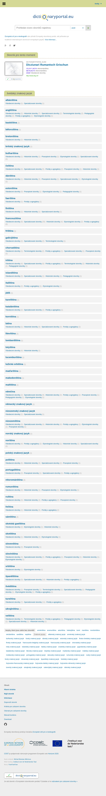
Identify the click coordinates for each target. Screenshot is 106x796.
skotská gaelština (15, 523)
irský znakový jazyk (13, 647)
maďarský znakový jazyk (72, 651)
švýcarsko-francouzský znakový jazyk (20, 663)
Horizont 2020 (53, 754)
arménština (41, 630)
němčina (10, 391)
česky (98, 4)
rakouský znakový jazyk (56, 655)
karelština (12, 299)
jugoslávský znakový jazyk (87, 647)
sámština (12, 516)
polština (10, 459)
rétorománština (15, 480)
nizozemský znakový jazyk (20, 411)
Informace (8, 698)
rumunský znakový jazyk (75, 655)
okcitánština (10, 634)
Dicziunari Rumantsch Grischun (47, 64)
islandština (12, 272)
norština (10, 440)
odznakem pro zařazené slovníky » (64, 781)
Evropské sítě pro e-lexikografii (44, 732)
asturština (61, 630)
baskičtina (13, 122)
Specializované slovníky (34, 103)
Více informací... (51, 40)
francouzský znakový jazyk (60, 643)
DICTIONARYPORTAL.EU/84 (36, 62)
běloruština (13, 129)
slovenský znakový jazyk (30, 659)
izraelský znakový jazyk (67, 647)
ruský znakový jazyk (93, 655)
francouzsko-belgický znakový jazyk (36, 643)
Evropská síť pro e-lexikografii (16, 36)
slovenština (12, 543)
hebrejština (71, 630)
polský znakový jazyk (19, 453)
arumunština (51, 630)
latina (9, 323)
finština (10, 208)
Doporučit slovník (10, 702)
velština (10, 615)
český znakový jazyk (33, 639)
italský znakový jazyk (49, 647)
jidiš (9, 293)
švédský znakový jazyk (69, 659)
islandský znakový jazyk (30, 647)
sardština (20, 634)
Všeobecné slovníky (14, 103)
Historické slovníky (32, 113)
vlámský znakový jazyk (72, 667)
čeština (10, 165)
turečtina (10, 598)
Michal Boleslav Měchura (22, 759)
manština (85, 630)
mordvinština (95, 630)
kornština (12, 316)
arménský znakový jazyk (76, 634)
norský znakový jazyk (19, 433)
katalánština (12, 306)
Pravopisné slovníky (50, 157)
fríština (11, 231)
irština (9, 260)
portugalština (13, 469)
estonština (11, 188)
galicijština (12, 237)
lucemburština (15, 357)
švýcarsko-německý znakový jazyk (73, 663)
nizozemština (13, 421)
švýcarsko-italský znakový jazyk (47, 663)
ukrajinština (13, 609)
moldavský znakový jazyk (15, 655)
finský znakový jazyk (13, 643)
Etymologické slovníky (43, 116)
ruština (9, 496)
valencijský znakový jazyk (53, 667)
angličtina (11, 110)
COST (6, 754)
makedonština (15, 378)
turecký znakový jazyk (14, 667)
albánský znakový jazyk (56, 634)
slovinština (12, 553)
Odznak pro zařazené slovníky (15, 711)
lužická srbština (16, 364)
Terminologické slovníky (73, 113)
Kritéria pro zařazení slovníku (15, 707)
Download (7, 719)
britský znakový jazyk (19, 146)
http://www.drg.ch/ (32, 76)
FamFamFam (13, 764)
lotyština (10, 347)
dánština (10, 175)
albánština (11, 100)
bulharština (12, 153)
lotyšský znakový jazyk (52, 651)
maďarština (13, 371)
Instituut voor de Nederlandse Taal (24, 762)
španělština (12, 576)
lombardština (14, 340)
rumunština (12, 486)
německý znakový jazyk (20, 404)
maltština (12, 384)
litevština (12, 333)
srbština (10, 566)
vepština (28, 634)
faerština (10, 198)
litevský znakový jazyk (34, 651)
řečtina (9, 506)
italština (10, 282)
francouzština (13, 218)
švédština (11, 586)
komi (78, 630)
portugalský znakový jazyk (36, 655)
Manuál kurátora (10, 715)
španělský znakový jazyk (50, 659)
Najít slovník (9, 694)
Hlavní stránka (9, 689)
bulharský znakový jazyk (15, 639)
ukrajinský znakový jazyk (33, 667)
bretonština (12, 136)
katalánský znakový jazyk (15, 651)
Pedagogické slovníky (72, 192)
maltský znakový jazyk (90, 651)
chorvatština (12, 247)
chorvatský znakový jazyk (81, 643)
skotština (11, 533)
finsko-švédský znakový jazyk (90, 639)
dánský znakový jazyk (50, 639)
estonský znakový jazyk (68, 639)
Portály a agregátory (24, 116)
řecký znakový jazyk (12, 659)
